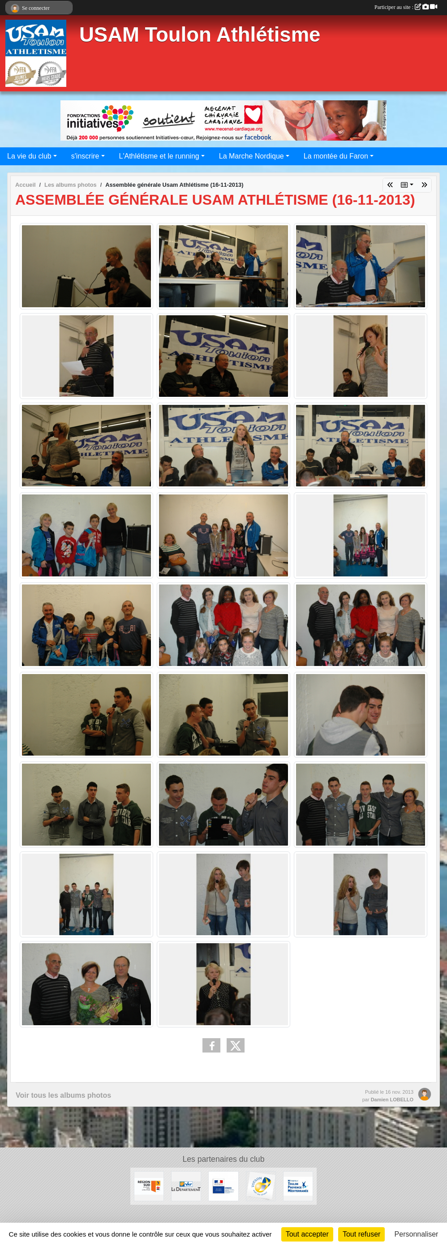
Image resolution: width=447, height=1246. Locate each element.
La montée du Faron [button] (336, 156)
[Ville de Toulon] (261, 1186)
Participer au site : (405, 7)
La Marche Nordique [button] (251, 156)
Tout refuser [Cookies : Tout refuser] (361, 1234)
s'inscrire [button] (85, 156)
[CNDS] (223, 1186)
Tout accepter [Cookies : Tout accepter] (307, 1234)
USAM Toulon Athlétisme (199, 34)
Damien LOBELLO (392, 1099)
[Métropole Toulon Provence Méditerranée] (298, 1186)
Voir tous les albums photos (63, 1095)
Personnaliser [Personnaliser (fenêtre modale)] (416, 1234)
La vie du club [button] (29, 156)
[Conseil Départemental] (186, 1186)
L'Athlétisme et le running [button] (159, 156)
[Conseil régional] (149, 1186)
